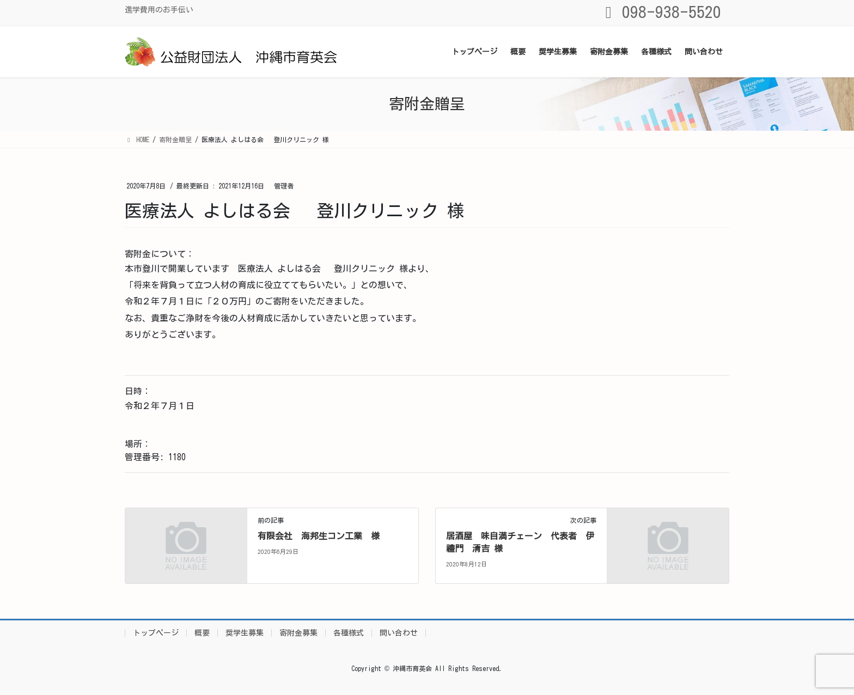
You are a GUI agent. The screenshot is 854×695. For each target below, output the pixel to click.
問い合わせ (399, 633)
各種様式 (348, 633)
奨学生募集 (244, 633)
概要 (202, 633)
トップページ (156, 633)
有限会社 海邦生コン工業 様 (319, 536)
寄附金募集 (298, 633)
